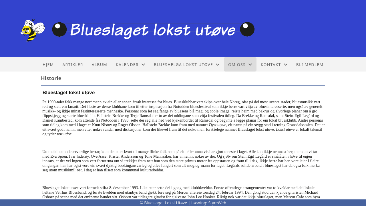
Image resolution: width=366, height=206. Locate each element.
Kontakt (274, 64)
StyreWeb (217, 202)
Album (99, 64)
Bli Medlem (309, 64)
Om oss (240, 64)
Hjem (48, 64)
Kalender (130, 64)
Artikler (72, 64)
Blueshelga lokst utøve (187, 64)
